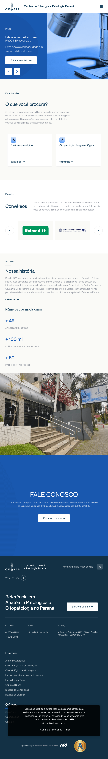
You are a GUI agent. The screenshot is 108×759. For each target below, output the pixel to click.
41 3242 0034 (11, 636)
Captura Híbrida (13, 684)
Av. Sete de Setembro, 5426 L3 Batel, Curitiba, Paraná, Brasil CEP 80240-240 (77, 633)
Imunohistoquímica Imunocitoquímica (24, 675)
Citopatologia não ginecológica (21, 665)
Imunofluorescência (15, 680)
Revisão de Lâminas (15, 694)
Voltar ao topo (15, 578)
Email (30, 625)
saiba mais (18, 161)
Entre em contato (21, 60)
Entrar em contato (54, 518)
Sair (68, 729)
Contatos (9, 625)
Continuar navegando (51, 729)
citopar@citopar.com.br (38, 632)
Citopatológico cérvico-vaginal (20, 670)
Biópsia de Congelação (17, 689)
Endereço (61, 625)
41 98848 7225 (12, 632)
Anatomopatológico (15, 660)
